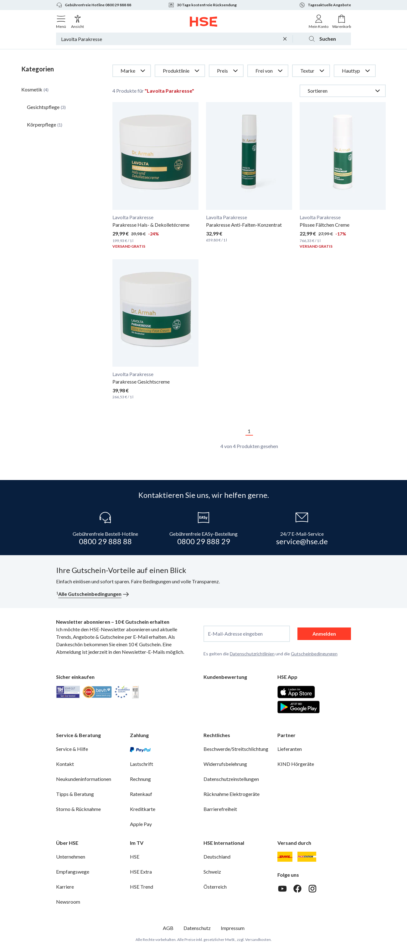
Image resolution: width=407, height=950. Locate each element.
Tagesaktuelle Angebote (325, 5)
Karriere (65, 887)
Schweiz (212, 872)
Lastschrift (141, 764)
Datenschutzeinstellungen (231, 779)
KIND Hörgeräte (295, 764)
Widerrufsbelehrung (225, 764)
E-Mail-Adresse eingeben (235, 633)
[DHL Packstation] (307, 857)
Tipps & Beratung (75, 794)
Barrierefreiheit (220, 809)
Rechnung (140, 779)
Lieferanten (289, 749)
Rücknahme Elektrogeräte (232, 794)
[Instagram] (312, 889)
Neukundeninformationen (83, 779)
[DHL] (284, 857)
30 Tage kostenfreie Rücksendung (202, 5)
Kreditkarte (142, 809)
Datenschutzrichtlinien (252, 653)
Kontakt (65, 764)
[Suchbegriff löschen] (285, 39)
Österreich (215, 887)
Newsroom (68, 902)
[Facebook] (297, 889)
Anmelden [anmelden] (324, 634)
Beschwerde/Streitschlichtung (236, 749)
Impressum (233, 928)
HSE (134, 857)
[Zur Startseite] (203, 21)
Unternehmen (70, 857)
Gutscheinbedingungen (314, 653)
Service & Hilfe (72, 749)
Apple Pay (141, 824)
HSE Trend (141, 887)
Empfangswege (72, 872)
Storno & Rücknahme (78, 809)
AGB (168, 928)
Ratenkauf (141, 794)
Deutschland (217, 857)
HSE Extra (141, 872)
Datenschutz (197, 928)
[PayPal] (140, 748)
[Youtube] (282, 889)
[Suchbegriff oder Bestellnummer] (168, 39)
